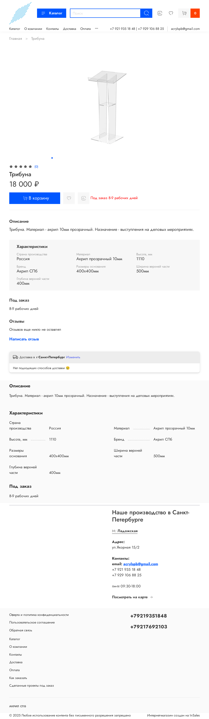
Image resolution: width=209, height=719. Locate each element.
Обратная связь (20, 630)
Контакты (52, 28)
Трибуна (37, 38)
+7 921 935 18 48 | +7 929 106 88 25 (137, 28)
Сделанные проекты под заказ (31, 685)
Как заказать (18, 678)
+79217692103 (148, 626)
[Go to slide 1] (52, 158)
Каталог (51, 13)
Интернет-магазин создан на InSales (173, 715)
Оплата (85, 28)
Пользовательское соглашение (32, 622)
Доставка (69, 28)
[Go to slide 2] (55, 158)
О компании (33, 28)
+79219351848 (148, 615)
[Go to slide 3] (58, 158)
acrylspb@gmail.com (185, 28)
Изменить (73, 357)
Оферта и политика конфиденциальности (39, 614)
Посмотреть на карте (132, 597)
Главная (15, 38)
